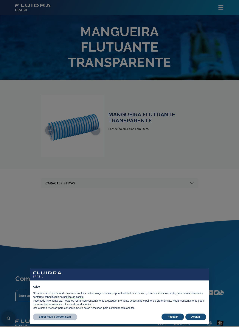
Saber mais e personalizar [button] (55, 316)
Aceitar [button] (195, 316)
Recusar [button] (172, 316)
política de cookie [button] (73, 296)
